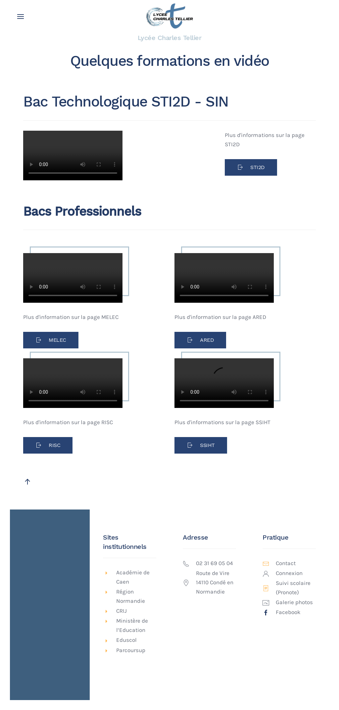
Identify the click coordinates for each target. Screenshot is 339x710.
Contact (286, 563)
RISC (47, 445)
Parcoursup (130, 650)
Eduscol (126, 640)
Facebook (288, 612)
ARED (200, 340)
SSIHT (201, 445)
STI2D (251, 167)
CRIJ (121, 611)
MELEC (50, 340)
